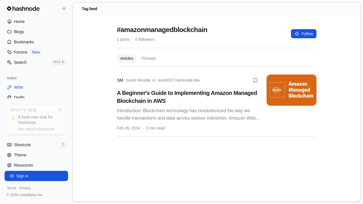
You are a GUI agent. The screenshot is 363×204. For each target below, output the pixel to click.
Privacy (25, 188)
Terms (11, 188)
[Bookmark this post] (255, 80)
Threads (148, 58)
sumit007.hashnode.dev (179, 80)
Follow (303, 33)
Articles (126, 58)
